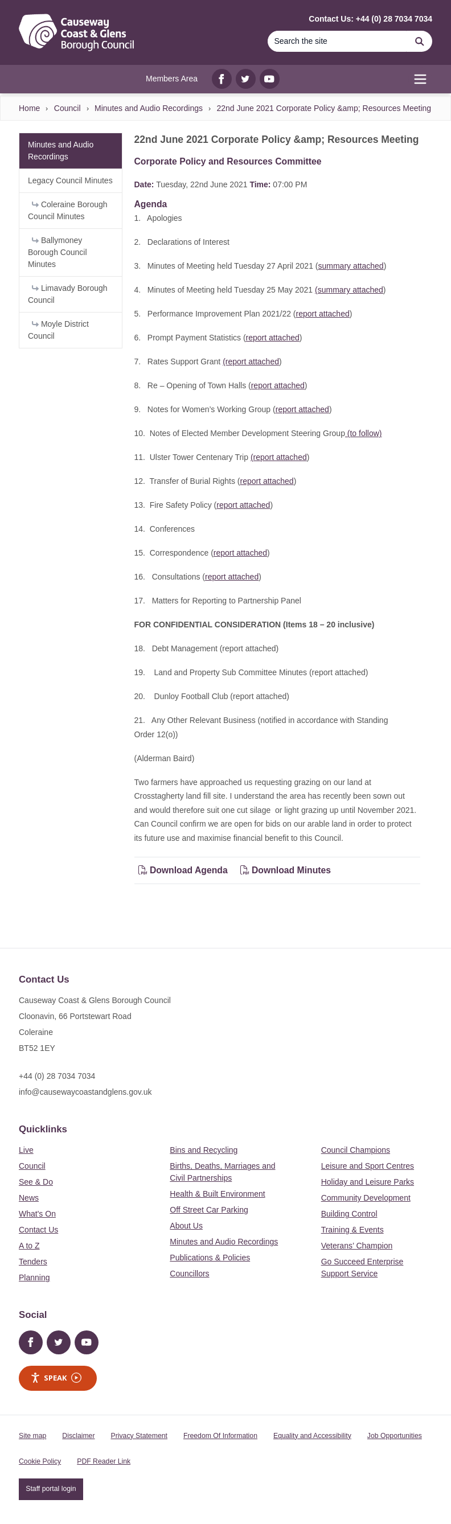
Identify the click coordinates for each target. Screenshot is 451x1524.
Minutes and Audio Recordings (149, 108)
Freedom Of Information (220, 1436)
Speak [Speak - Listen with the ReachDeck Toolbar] (55, 1378)
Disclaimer (78, 1436)
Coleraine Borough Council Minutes (68, 210)
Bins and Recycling (203, 1150)
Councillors (189, 1273)
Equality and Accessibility (312, 1436)
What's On (37, 1213)
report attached (323, 313)
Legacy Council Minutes (70, 180)
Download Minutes (285, 870)
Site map (32, 1436)
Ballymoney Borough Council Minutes (57, 252)
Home (29, 108)
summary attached (350, 265)
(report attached (251, 361)
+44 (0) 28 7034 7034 (57, 1076)
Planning (34, 1277)
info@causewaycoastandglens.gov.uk (85, 1091)
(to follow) (363, 433)
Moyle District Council (58, 329)
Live (26, 1150)
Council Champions (355, 1150)
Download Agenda (184, 870)
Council (67, 108)
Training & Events (352, 1229)
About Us (186, 1225)
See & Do (36, 1181)
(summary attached (349, 289)
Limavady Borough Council (68, 294)
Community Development (366, 1197)
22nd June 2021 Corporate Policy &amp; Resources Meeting (323, 108)
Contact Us (38, 1229)
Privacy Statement (139, 1436)
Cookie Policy (40, 1461)
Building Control (349, 1213)
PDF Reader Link (103, 1461)
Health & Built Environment (217, 1193)
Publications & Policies (210, 1257)
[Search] (337, 41)
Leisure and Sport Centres (367, 1165)
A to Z (29, 1245)
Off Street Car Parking (209, 1209)
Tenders (33, 1261)
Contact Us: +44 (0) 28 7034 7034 (370, 18)
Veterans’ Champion (357, 1245)
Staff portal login (51, 1489)
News (29, 1197)
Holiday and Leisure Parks (367, 1181)
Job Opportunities (394, 1436)
